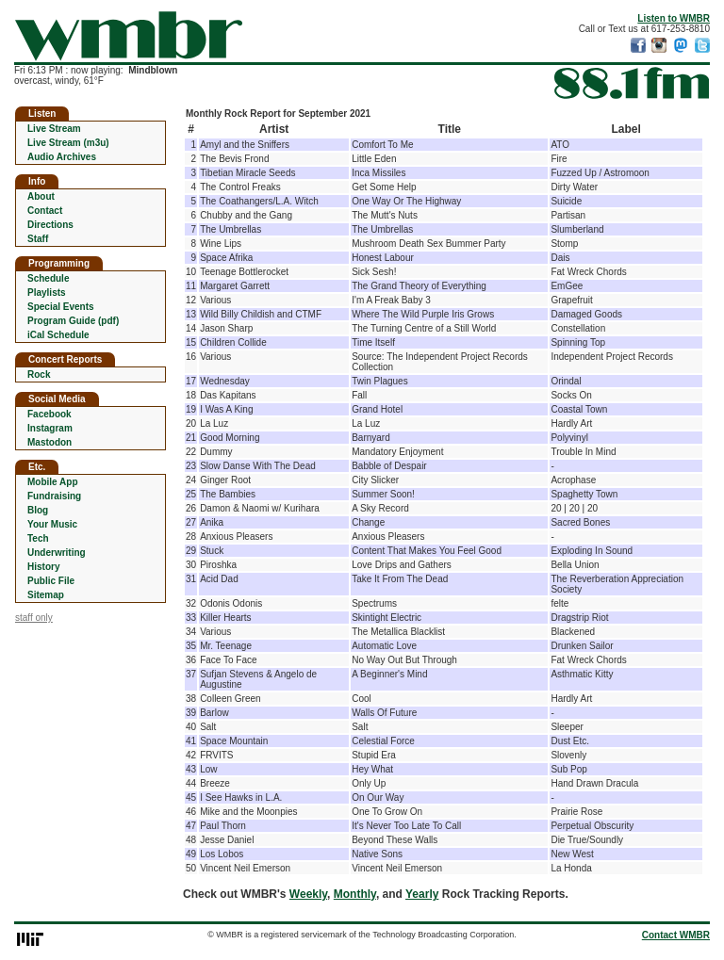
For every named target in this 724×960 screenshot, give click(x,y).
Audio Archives (61, 157)
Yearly (421, 894)
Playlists (46, 292)
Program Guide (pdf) (73, 321)
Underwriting (56, 552)
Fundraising (54, 496)
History (43, 566)
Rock (38, 374)
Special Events (60, 306)
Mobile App (52, 482)
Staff (37, 239)
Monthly (355, 894)
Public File (50, 581)
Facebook (49, 414)
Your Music (52, 524)
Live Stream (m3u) (68, 143)
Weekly (308, 894)
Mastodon (49, 442)
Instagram (50, 428)
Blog (37, 510)
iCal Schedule (58, 335)
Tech (38, 538)
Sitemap (45, 595)
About (41, 196)
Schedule (48, 278)
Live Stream (54, 128)
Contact (44, 210)
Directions (50, 225)
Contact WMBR (676, 935)
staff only (34, 617)
